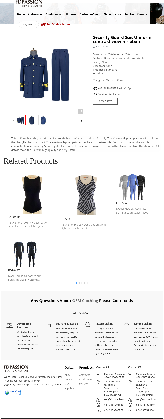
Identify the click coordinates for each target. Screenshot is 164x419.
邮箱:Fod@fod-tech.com (55, 24)
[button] (76, 283)
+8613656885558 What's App (115, 88)
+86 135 (140, 377)
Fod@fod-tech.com (109, 94)
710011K (14, 217)
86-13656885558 (113, 405)
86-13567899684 (145, 405)
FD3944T (14, 270)
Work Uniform (115, 80)
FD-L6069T (123, 203)
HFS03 (66, 219)
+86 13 (107, 377)
